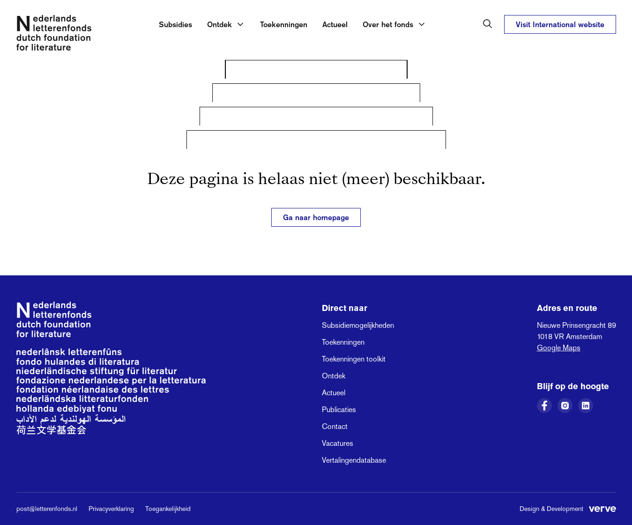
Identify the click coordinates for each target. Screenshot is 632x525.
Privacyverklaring (111, 508)
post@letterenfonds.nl (46, 508)
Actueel (335, 24)
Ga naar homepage (316, 217)
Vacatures (337, 443)
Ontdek (333, 376)
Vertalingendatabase (354, 460)
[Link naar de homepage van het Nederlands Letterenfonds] (53, 34)
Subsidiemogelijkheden (358, 325)
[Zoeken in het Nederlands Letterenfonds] (488, 24)
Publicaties (339, 409)
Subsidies (175, 24)
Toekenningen (283, 24)
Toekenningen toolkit (354, 359)
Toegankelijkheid (168, 508)
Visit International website (560, 24)
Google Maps (558, 348)
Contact (335, 426)
